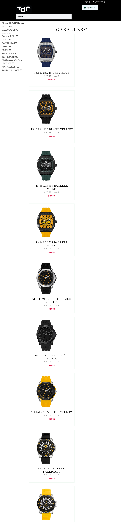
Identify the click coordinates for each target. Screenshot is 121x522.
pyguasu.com (68, 518)
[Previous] (61, 385)
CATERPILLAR (8, 43)
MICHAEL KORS (9, 67)
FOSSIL (5, 50)
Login (86, 2)
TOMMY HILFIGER (10, 71)
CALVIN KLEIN (8, 36)
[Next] (78, 385)
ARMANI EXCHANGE (12, 23)
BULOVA (6, 27)
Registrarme (98, 2)
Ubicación (37, 429)
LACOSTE (6, 64)
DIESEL (5, 47)
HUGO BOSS (8, 54)
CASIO (5, 40)
